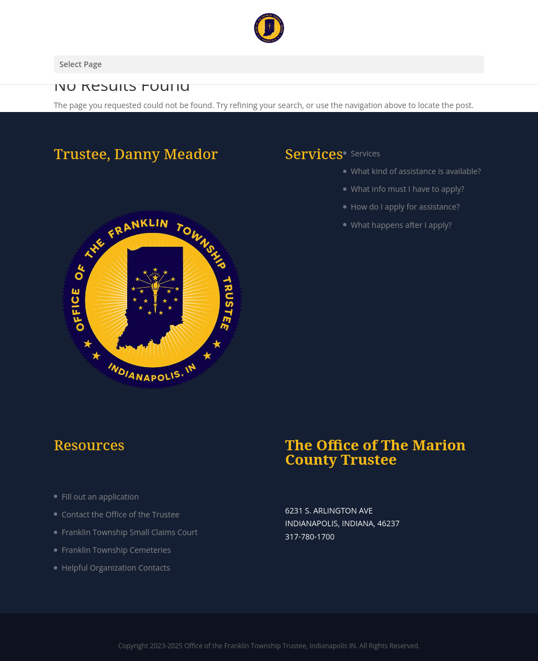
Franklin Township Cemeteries (116, 550)
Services (365, 153)
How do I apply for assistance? (405, 206)
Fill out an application (100, 496)
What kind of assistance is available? (416, 171)
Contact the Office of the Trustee (120, 514)
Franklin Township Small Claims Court (130, 532)
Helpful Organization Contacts (116, 567)
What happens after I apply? (401, 225)
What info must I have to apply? (408, 189)
